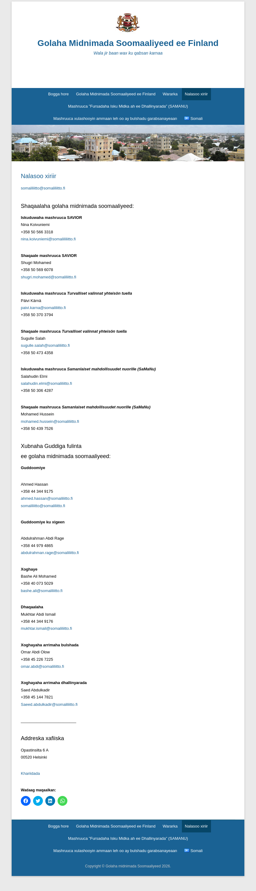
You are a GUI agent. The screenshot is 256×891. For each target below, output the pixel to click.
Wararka (170, 94)
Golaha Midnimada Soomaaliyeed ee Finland (127, 43)
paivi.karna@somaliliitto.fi (43, 307)
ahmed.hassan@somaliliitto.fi (47, 498)
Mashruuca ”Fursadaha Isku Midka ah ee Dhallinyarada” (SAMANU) (128, 106)
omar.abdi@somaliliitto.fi (42, 666)
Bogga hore (58, 94)
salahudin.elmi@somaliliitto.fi (46, 383)
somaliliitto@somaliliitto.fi (43, 188)
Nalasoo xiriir (196, 94)
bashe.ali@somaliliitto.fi (41, 590)
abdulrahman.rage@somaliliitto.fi (50, 552)
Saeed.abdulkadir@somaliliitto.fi (49, 704)
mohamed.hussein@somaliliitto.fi (50, 421)
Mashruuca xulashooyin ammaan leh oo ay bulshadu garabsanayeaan (115, 118)
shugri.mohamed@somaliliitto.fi (48, 277)
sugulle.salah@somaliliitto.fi (45, 345)
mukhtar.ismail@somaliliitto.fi (46, 628)
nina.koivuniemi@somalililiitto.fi (48, 239)
